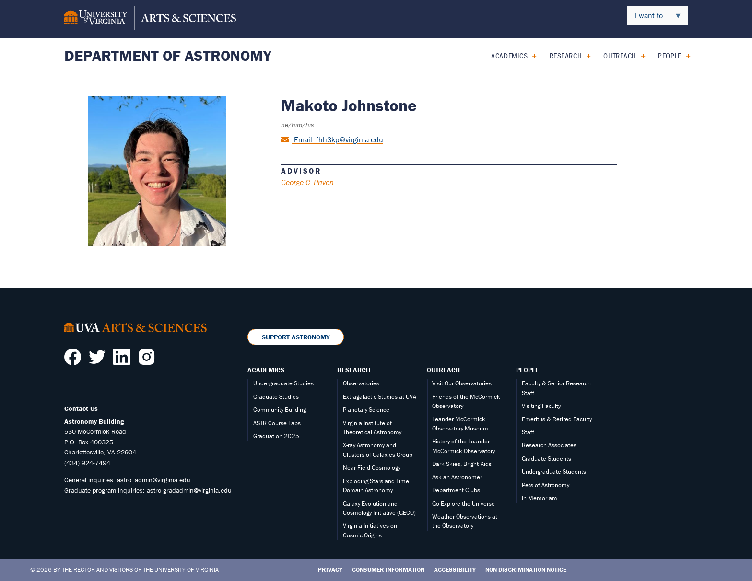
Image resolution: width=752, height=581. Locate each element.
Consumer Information (388, 570)
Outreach (619, 55)
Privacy (330, 570)
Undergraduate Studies (283, 383)
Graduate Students (546, 458)
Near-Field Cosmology (371, 468)
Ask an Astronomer (457, 477)
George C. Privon (307, 182)
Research (566, 55)
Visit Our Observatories (462, 383)
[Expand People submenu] (685, 55)
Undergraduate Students (554, 471)
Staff (528, 432)
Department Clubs (456, 490)
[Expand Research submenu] (585, 55)
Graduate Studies (276, 397)
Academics (509, 55)
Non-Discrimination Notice (525, 570)
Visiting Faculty (541, 406)
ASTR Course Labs (277, 423)
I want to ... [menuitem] (654, 18)
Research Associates (549, 445)
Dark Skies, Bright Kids (462, 464)
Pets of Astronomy (545, 485)
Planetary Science (366, 410)
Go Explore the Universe (463, 504)
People (669, 55)
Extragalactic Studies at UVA (379, 397)
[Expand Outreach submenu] (639, 55)
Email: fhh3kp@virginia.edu (337, 139)
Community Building (279, 410)
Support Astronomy (295, 337)
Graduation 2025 (276, 436)
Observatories (361, 383)
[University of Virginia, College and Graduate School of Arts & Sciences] (150, 19)
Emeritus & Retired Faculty (557, 419)
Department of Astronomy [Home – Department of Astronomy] (167, 55)
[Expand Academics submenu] (531, 55)
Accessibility (455, 570)
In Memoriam (539, 498)
